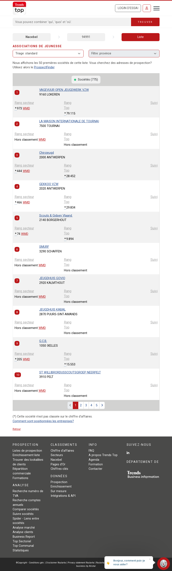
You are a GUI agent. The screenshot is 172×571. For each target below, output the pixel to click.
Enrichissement (61, 486)
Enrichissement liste (26, 455)
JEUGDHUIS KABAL (52, 309)
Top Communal (23, 546)
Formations (20, 478)
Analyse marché (24, 527)
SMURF (44, 247)
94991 (86, 37)
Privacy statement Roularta (81, 563)
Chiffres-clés (59, 469)
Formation (96, 464)
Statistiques (21, 550)
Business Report (24, 537)
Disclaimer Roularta (56, 563)
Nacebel (32, 37)
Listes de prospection (27, 450)
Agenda (94, 460)
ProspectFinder (44, 67)
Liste (140, 37)
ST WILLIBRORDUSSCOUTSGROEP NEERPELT (70, 372)
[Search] (72, 22)
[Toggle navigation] (155, 7)
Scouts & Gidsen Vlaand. (56, 215)
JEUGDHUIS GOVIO (52, 278)
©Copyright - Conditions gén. (30, 563)
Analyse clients (23, 532)
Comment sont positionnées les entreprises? (43, 421)
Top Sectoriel (22, 541)
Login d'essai (128, 8)
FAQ (91, 450)
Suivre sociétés (23, 514)
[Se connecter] (147, 8)
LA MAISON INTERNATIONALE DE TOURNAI (69, 121)
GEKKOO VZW (48, 184)
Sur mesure (58, 491)
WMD (26, 108)
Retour (17, 429)
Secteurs (57, 455)
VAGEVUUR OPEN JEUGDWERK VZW (64, 90)
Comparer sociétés (26, 509)
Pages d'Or (58, 464)
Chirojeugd (46, 153)
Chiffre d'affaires (62, 450)
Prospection (59, 482)
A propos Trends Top (103, 455)
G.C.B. (43, 341)
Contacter (95, 469)
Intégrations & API (63, 496)
